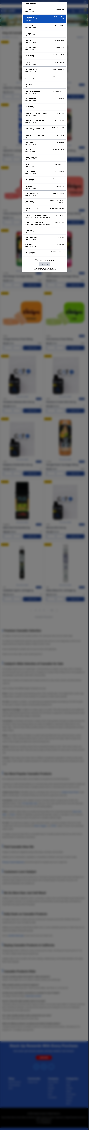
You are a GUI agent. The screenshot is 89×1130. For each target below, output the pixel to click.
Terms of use (52, 269)
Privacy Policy (41, 269)
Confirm (44, 264)
